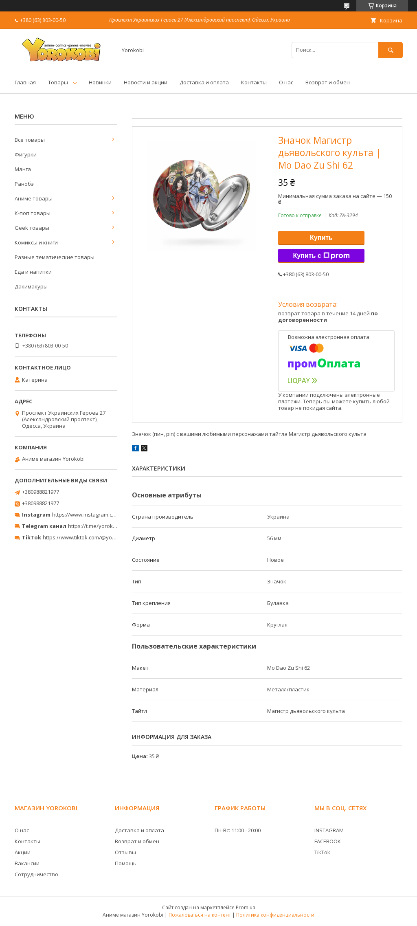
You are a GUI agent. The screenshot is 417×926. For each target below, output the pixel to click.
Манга (23, 169)
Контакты (254, 82)
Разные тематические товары (54, 257)
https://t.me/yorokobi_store (102, 526)
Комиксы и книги (36, 242)
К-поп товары (32, 213)
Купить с (321, 256)
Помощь (125, 863)
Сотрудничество (36, 874)
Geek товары (32, 227)
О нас (286, 82)
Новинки (100, 82)
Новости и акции (145, 82)
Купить (321, 237)
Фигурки (26, 154)
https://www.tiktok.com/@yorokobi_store (93, 537)
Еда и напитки (33, 271)
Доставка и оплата (204, 82)
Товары (58, 82)
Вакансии (27, 863)
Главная (25, 82)
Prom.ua (245, 907)
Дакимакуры (31, 286)
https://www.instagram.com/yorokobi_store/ (106, 514)
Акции (23, 852)
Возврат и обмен (327, 82)
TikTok (322, 852)
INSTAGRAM (329, 830)
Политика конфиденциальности (275, 914)
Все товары (30, 139)
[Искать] (390, 50)
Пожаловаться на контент (200, 914)
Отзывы (125, 852)
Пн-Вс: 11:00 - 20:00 (238, 830)
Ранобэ (24, 183)
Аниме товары (34, 198)
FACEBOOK (327, 841)
